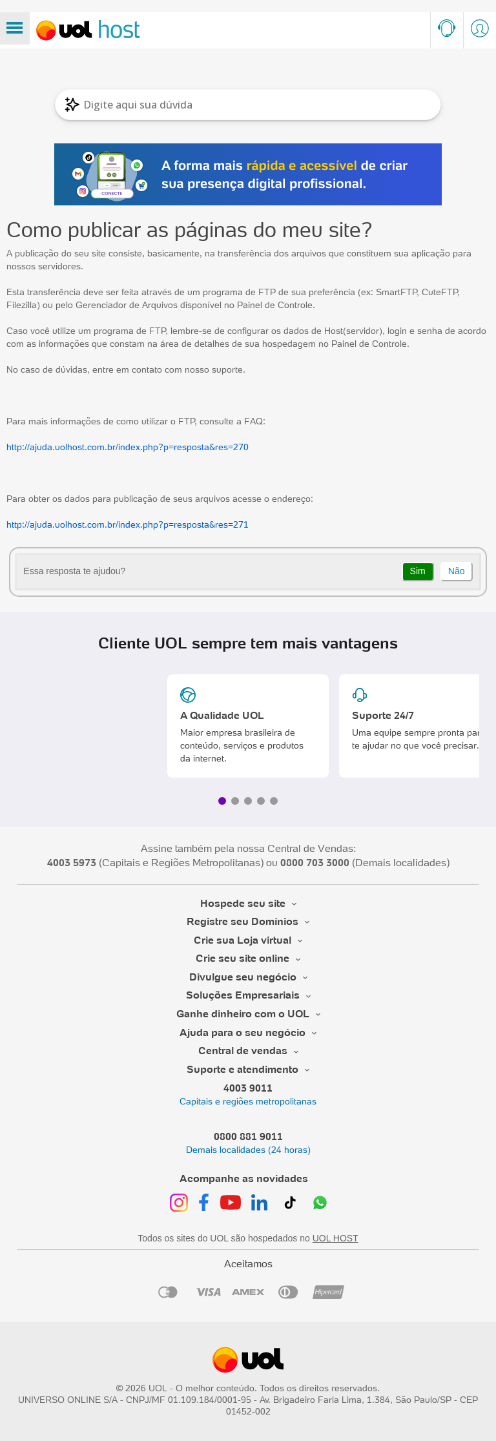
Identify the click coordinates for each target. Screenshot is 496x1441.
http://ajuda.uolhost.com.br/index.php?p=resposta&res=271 (127, 524)
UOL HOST (335, 1238)
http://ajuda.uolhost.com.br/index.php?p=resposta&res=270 (127, 447)
